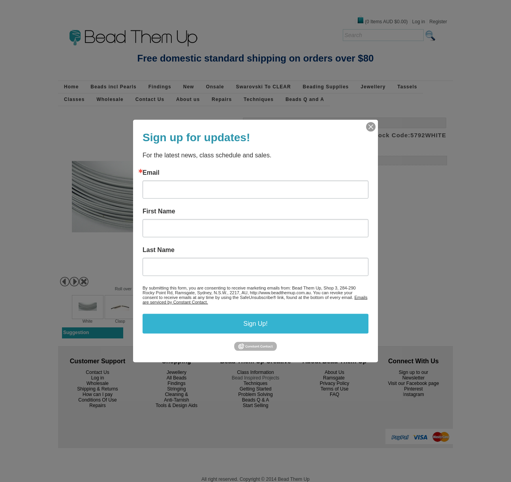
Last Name (159, 250)
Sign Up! (255, 323)
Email (151, 173)
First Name (159, 211)
